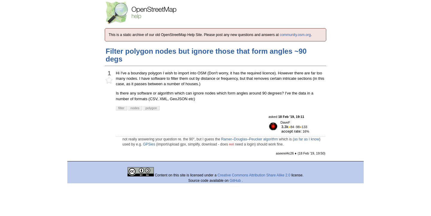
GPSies (149, 144)
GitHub (236, 180)
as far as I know (306, 139)
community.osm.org (295, 35)
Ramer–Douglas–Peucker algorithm (249, 139)
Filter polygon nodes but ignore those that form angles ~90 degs (206, 55)
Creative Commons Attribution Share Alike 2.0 (254, 175)
